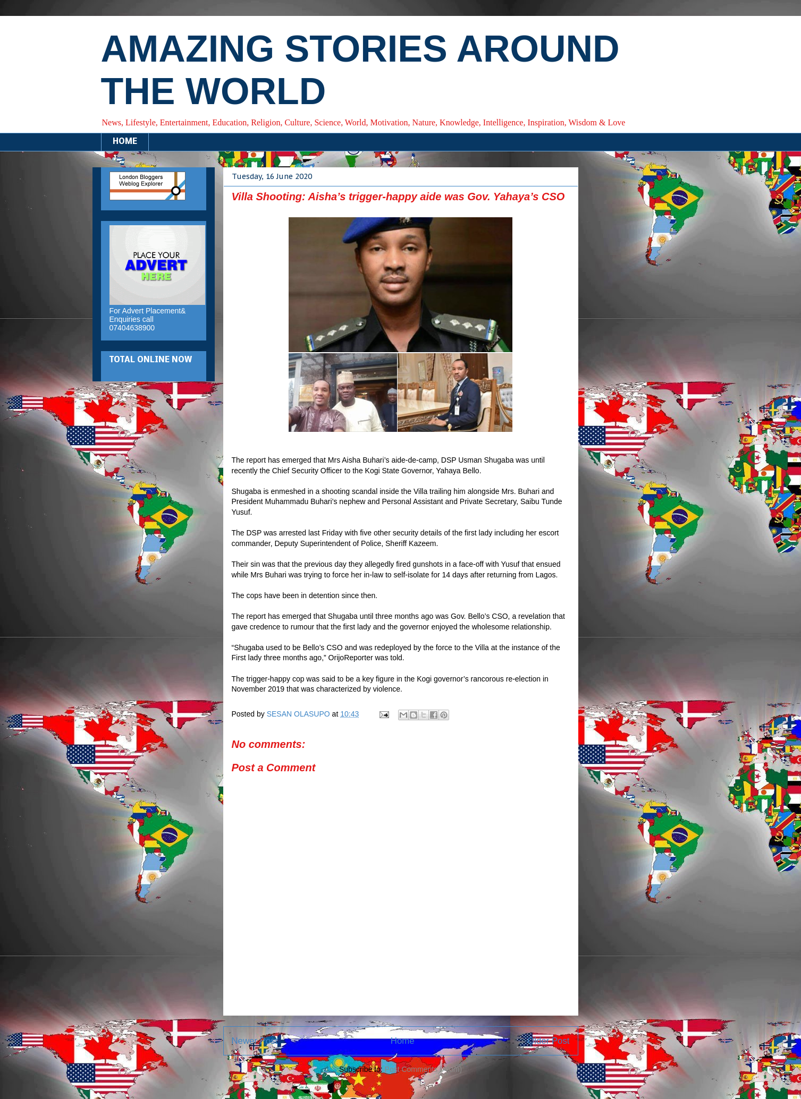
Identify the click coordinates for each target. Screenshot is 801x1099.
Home (403, 1041)
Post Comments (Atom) (423, 1069)
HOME (125, 142)
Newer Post (255, 1041)
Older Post (548, 1041)
